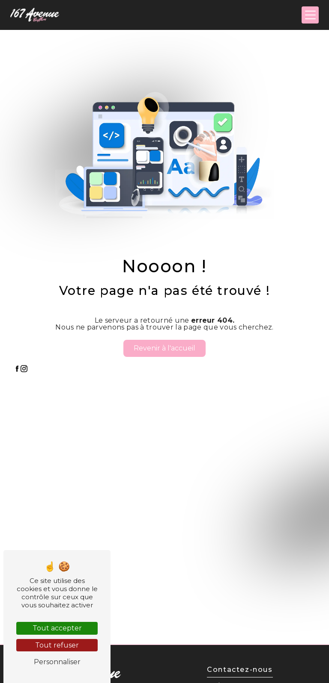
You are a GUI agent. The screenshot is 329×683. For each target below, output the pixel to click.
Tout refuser (57, 645)
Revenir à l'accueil (164, 348)
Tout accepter (57, 628)
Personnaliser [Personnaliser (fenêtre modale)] (57, 662)
